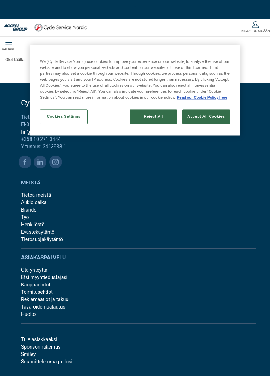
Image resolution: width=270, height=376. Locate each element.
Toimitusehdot (37, 292)
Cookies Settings (64, 116)
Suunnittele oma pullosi (46, 361)
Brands (29, 210)
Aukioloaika (33, 202)
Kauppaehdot (35, 284)
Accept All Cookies (206, 116)
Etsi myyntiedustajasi (44, 277)
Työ (25, 217)
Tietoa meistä (36, 195)
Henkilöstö (33, 224)
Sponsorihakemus (40, 347)
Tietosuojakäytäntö (42, 239)
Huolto (28, 314)
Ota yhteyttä (34, 270)
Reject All (153, 116)
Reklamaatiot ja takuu (45, 299)
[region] (135, 90)
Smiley (28, 354)
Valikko (8, 45)
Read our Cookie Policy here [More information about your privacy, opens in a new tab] (202, 97)
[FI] (45, 27)
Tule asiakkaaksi (39, 339)
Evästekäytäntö (37, 232)
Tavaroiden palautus (43, 307)
